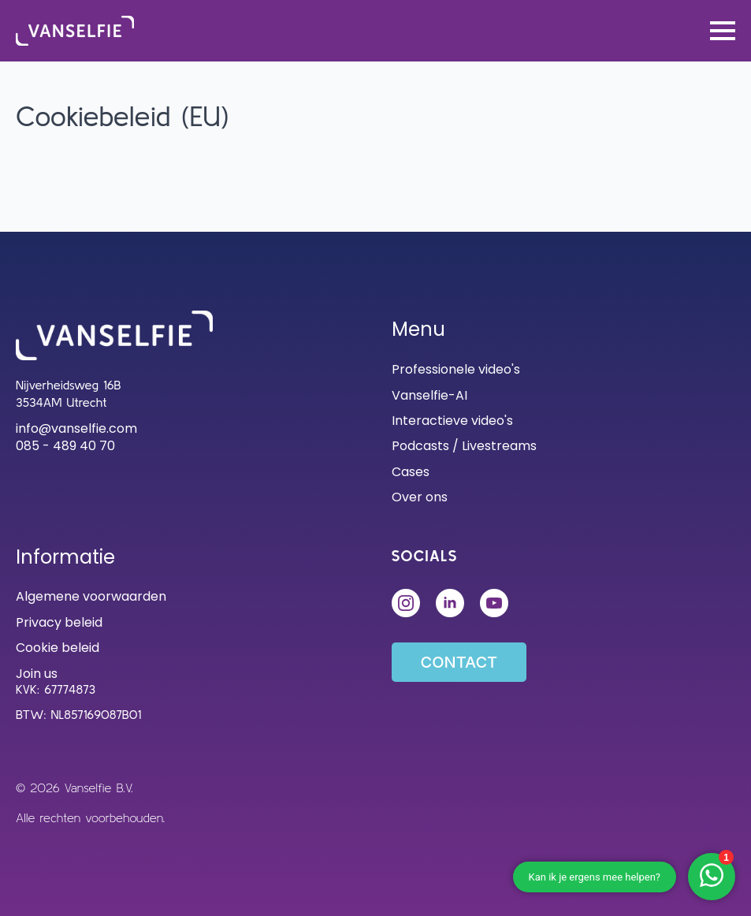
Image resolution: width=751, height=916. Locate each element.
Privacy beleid (59, 622)
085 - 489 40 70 (65, 446)
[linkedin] (450, 603)
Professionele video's (456, 369)
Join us (37, 674)
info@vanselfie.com (76, 429)
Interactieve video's (452, 421)
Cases (410, 472)
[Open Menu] (722, 30)
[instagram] (406, 603)
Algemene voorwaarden (91, 596)
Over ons (420, 497)
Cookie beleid (57, 648)
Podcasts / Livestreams (464, 446)
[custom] (494, 603)
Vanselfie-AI (429, 395)
